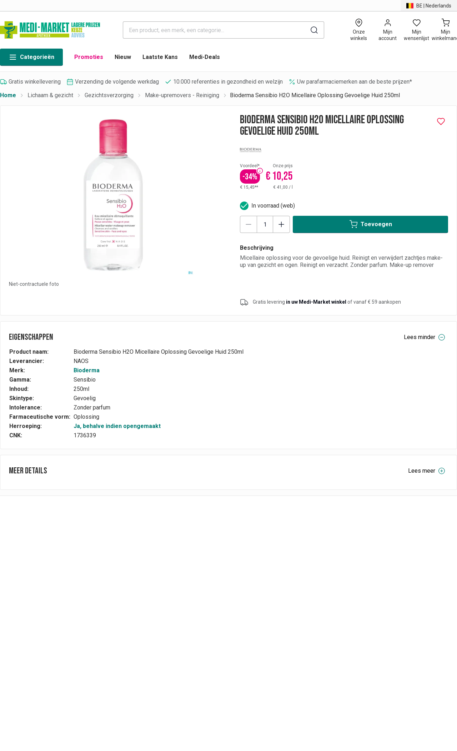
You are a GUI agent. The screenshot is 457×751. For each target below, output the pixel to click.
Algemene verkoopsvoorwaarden (188, 601)
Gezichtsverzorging (109, 95)
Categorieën (31, 57)
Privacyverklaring (359, 561)
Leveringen (161, 591)
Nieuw (123, 57)
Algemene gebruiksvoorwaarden (378, 581)
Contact (347, 591)
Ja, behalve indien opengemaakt (117, 426)
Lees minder (424, 337)
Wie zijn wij (352, 571)
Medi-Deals (204, 57)
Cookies (348, 601)
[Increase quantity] (281, 224)
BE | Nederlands (28, 577)
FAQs (154, 571)
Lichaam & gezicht (50, 95)
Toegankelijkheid (359, 611)
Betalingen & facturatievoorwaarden (191, 561)
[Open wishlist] (416, 30)
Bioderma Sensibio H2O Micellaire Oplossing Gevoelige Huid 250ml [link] (315, 95)
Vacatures (269, 581)
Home (8, 95)
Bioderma (87, 370)
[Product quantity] (265, 224)
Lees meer (426, 470)
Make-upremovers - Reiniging (182, 95)
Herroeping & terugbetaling (180, 581)
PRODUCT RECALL (171, 611)
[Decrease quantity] (248, 224)
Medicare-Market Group (287, 571)
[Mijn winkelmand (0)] (445, 30)
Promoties (88, 57)
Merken (266, 561)
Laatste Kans (160, 57)
